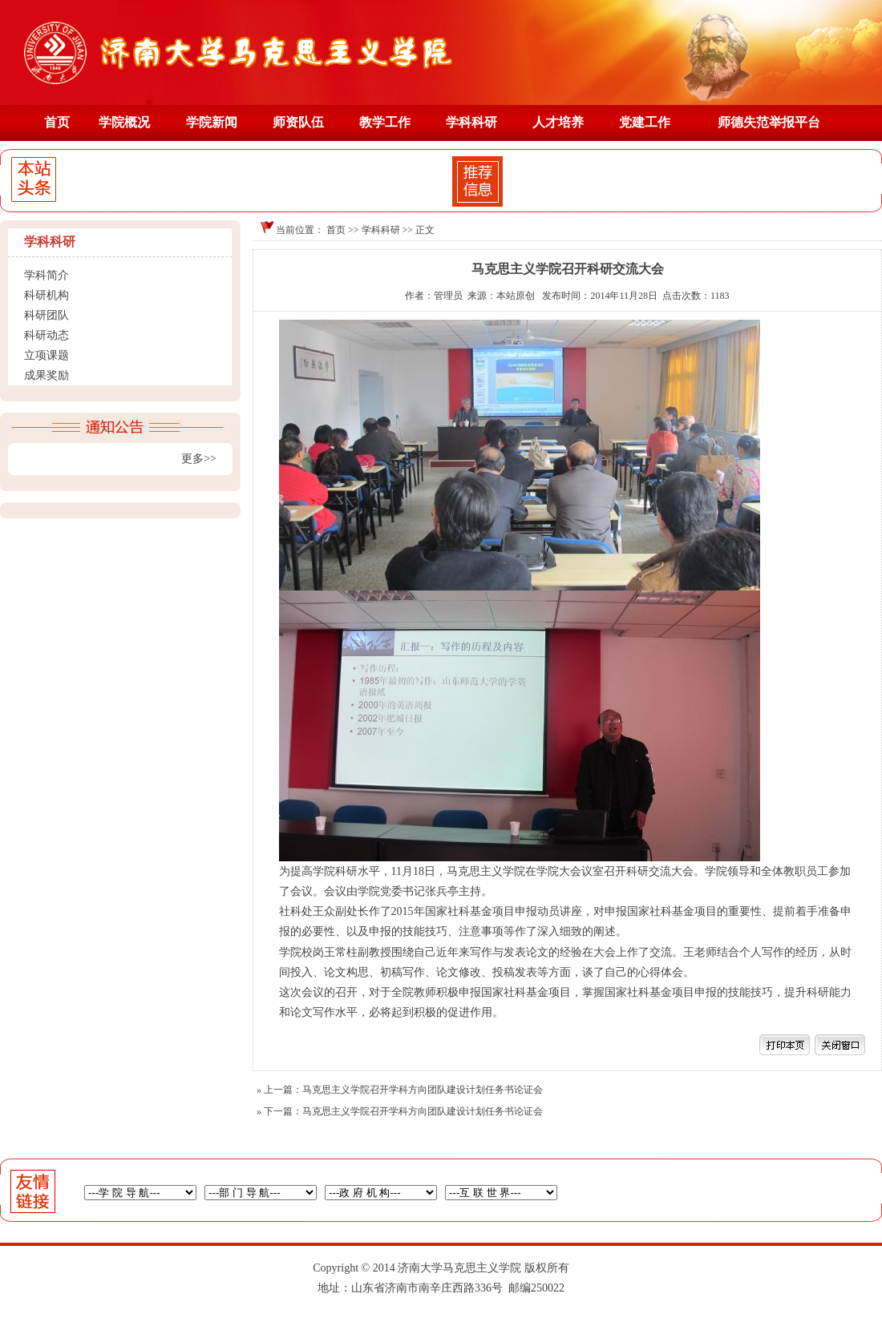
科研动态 (46, 335)
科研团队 (46, 315)
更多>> (198, 459)
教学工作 (385, 122)
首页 (57, 122)
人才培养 (558, 122)
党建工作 (644, 122)
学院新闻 (211, 122)
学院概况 (124, 122)
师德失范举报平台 (769, 122)
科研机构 (46, 295)
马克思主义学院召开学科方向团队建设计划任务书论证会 (422, 1089)
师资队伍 (298, 122)
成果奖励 (46, 375)
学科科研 (471, 122)
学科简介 (46, 275)
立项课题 (46, 355)
